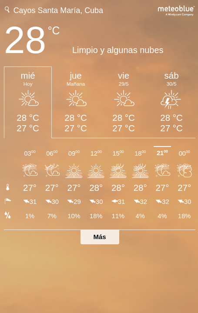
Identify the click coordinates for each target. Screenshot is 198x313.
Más (100, 236)
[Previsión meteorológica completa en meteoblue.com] (176, 10)
